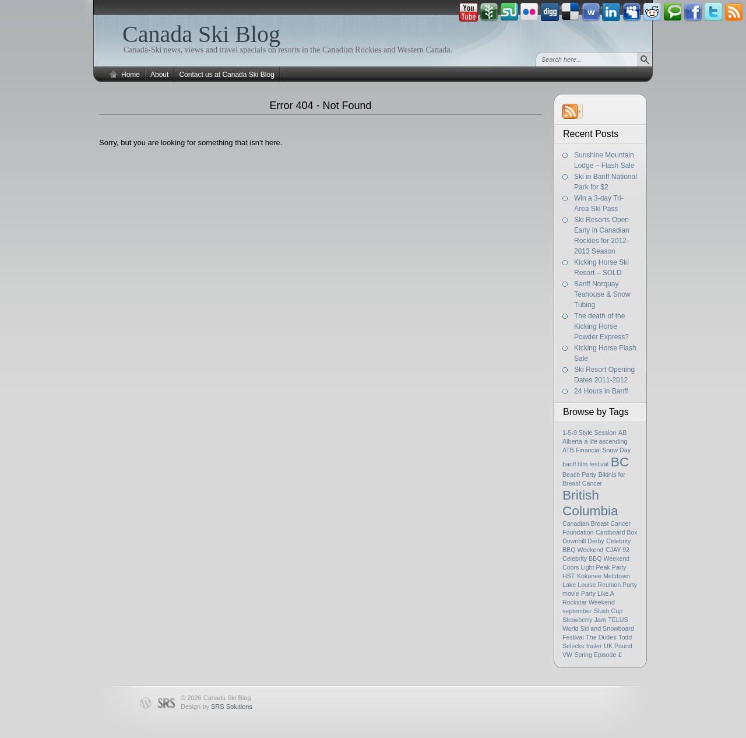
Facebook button (693, 12)
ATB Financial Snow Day (596, 450)
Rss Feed (733, 12)
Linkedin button (611, 12)
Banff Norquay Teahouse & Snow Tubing (602, 294)
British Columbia (590, 502)
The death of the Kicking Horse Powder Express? (601, 326)
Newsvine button (489, 12)
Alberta (572, 441)
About (159, 75)
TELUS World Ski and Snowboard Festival (598, 628)
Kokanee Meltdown (603, 575)
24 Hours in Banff (601, 391)
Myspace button (631, 12)
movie (570, 593)
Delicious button (570, 12)
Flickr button (529, 12)
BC (620, 461)
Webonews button (591, 12)
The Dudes (601, 637)
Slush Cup (608, 610)
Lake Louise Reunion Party (599, 584)
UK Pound (618, 645)
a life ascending (605, 441)
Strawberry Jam (584, 619)
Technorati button (672, 12)
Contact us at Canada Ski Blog (226, 75)
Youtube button (468, 12)
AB (622, 432)
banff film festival (585, 464)
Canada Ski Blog (201, 34)
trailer (594, 645)
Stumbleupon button (509, 12)
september (577, 610)
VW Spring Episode (589, 654)
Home (130, 75)
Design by (216, 706)
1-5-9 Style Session (589, 432)
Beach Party (579, 474)
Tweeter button (713, 12)
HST (568, 575)
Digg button (550, 12)
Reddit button (652, 12)
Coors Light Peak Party (594, 567)
